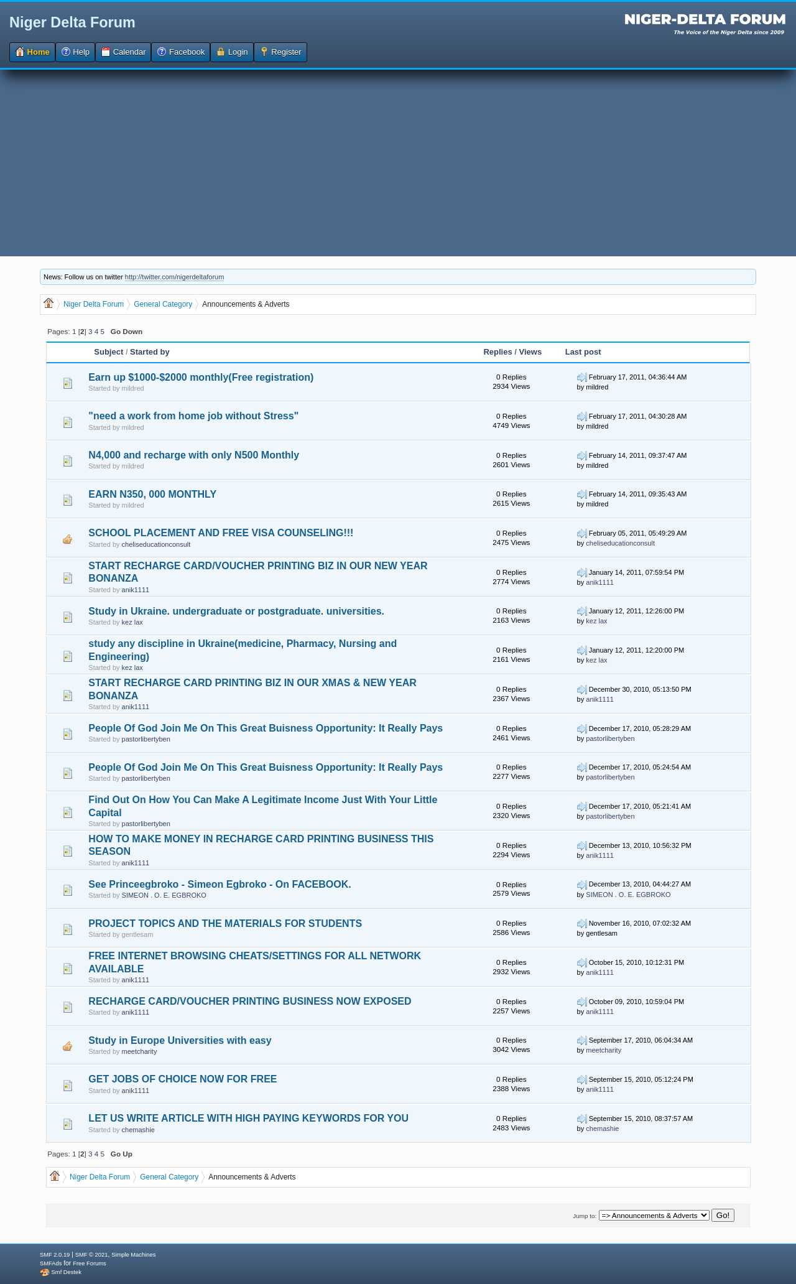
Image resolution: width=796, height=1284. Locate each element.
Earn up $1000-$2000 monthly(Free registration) (200, 377)
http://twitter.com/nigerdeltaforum (174, 277)
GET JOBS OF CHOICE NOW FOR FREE (182, 1079)
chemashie (138, 1129)
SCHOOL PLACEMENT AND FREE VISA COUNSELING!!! (220, 533)
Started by (150, 351)
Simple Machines (133, 1255)
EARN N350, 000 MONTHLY (152, 494)
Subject (108, 351)
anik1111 (136, 589)
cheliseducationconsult (156, 544)
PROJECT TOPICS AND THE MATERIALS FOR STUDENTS (225, 923)
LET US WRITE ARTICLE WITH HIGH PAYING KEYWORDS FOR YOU (248, 1118)
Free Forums (89, 1263)
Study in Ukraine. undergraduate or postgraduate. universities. (236, 611)
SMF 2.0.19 (55, 1255)
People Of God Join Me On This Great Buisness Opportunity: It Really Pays (265, 728)
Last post (583, 351)
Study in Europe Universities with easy (179, 1040)
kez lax (132, 622)
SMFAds (51, 1263)
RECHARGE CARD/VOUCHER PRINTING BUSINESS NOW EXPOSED (249, 1001)
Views (530, 351)
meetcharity (139, 1051)
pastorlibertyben (146, 739)
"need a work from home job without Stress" (193, 416)
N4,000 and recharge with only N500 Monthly (193, 455)
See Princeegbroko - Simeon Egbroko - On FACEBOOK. (219, 884)
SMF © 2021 (91, 1255)
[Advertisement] (398, 163)
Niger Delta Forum (72, 22)
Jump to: (584, 1215)
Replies (497, 351)
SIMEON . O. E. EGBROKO (164, 895)
